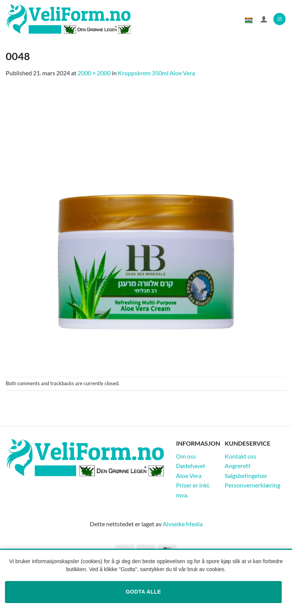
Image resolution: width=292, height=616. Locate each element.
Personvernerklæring (252, 485)
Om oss (186, 456)
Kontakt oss (240, 456)
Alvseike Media (183, 523)
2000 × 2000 (94, 72)
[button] (279, 19)
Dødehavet (190, 465)
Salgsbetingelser (246, 475)
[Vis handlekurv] (249, 19)
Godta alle (143, 592)
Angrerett (238, 465)
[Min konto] (264, 19)
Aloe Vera (189, 475)
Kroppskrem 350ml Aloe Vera (156, 72)
